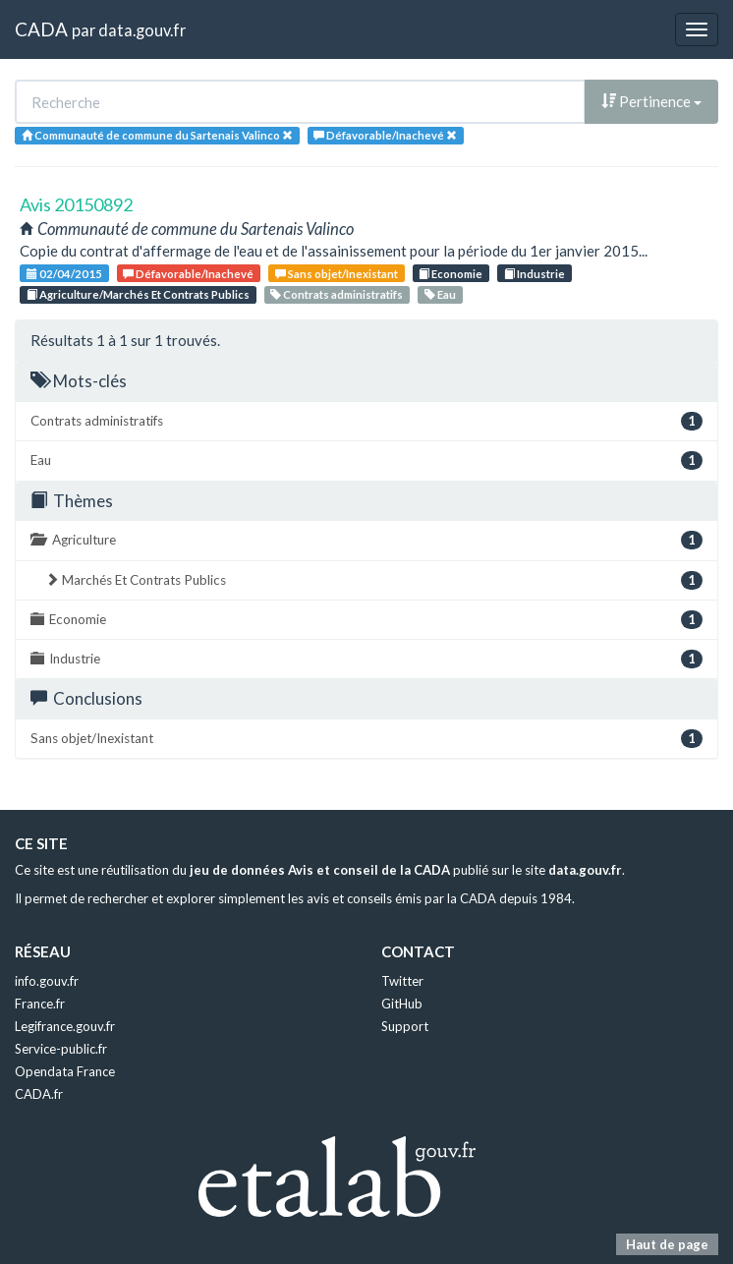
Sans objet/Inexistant (336, 273)
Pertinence (651, 101)
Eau (440, 294)
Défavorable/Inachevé (188, 273)
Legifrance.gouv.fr (65, 1026)
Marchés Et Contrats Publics (374, 580)
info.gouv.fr (47, 981)
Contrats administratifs (336, 294)
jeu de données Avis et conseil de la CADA (320, 870)
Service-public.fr (61, 1049)
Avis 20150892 (76, 204)
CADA (41, 29)
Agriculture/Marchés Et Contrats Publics (138, 294)
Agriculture (366, 540)
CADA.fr (39, 1094)
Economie (450, 273)
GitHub (402, 1003)
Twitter (402, 981)
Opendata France (65, 1071)
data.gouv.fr (142, 30)
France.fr (40, 1003)
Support (404, 1026)
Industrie (534, 273)
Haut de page (667, 1244)
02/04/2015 (64, 273)
